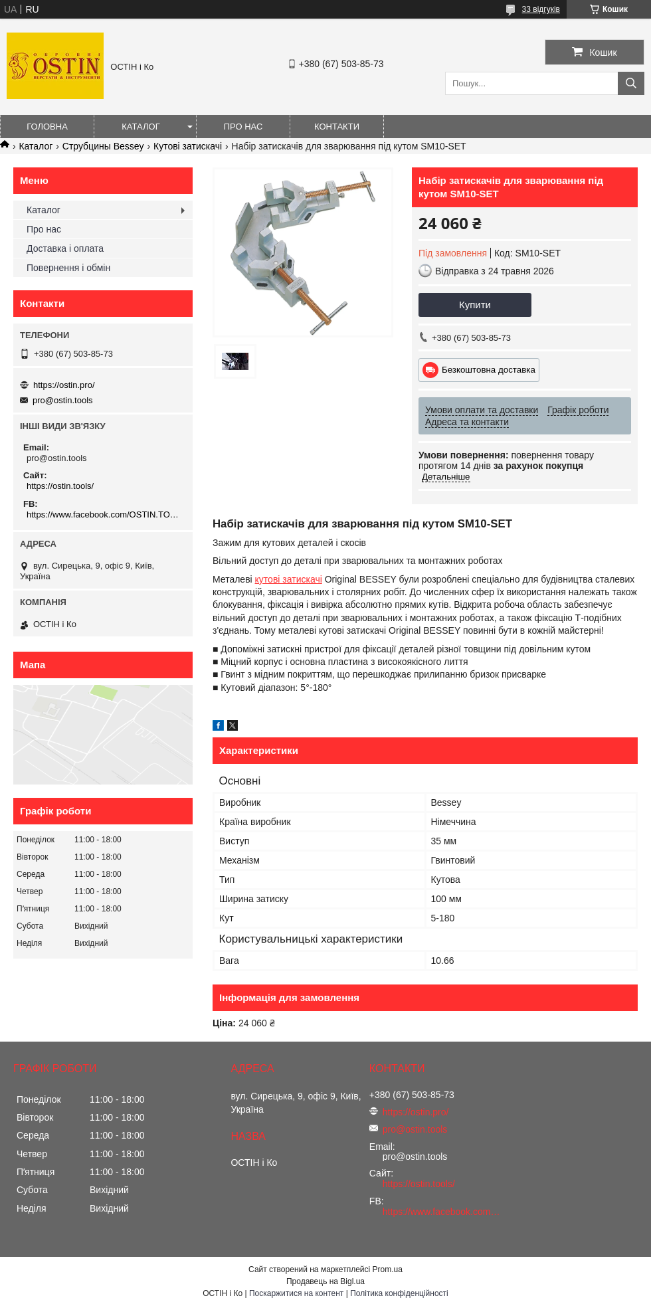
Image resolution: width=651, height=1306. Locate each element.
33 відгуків (541, 9)
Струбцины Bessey (103, 146)
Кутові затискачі (187, 146)
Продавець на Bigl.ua (325, 1281)
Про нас (243, 127)
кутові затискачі (288, 579)
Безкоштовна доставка (488, 370)
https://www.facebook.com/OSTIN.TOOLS (105, 514)
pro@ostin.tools (63, 400)
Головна (47, 127)
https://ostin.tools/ (60, 486)
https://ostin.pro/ (64, 385)
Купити (475, 304)
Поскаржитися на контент (296, 1293)
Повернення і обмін (68, 267)
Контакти (336, 127)
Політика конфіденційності (399, 1293)
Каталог (140, 127)
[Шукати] (631, 83)
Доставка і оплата (65, 248)
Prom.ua (388, 1269)
